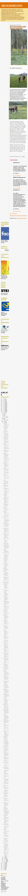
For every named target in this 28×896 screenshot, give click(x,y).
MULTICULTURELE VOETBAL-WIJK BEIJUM (6, 540)
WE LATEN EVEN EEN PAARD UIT (5, 749)
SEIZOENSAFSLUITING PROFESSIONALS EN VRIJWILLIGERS (6, 530)
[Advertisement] (7, 358)
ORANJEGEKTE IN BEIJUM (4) (6, 783)
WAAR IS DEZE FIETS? (6, 751)
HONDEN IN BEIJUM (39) (6, 720)
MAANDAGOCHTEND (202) (6, 582)
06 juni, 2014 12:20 (16, 188)
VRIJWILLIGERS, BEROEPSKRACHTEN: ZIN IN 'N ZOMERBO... (6, 555)
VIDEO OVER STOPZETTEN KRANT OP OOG (6, 687)
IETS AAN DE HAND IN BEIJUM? (5, 809)
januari (4, 861)
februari (4, 860)
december (5, 413)
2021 (3, 403)
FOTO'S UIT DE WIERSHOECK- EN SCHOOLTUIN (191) (6, 608)
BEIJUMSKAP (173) (5, 786)
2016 (3, 409)
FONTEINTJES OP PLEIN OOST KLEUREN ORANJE (5, 795)
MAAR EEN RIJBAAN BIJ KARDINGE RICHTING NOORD (6, 455)
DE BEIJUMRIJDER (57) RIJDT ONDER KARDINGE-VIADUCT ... (6, 592)
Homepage (19, 215)
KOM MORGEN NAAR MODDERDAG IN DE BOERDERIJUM (6, 465)
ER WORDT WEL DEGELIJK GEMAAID (5, 572)
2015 (3, 410)
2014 (3, 411)
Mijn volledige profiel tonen (4, 891)
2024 (3, 400)
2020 (3, 404)
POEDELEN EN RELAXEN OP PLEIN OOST (6, 505)
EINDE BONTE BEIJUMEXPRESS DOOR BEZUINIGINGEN (6, 712)
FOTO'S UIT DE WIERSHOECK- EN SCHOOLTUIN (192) (6, 460)
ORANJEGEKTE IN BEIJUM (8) (6, 575)
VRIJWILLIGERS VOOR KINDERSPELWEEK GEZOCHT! (6, 535)
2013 (3, 862)
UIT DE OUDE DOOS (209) (6, 544)
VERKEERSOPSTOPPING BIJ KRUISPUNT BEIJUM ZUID (6, 603)
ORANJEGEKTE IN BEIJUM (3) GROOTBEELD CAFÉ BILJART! (6, 790)
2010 (3, 866)
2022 (3, 402)
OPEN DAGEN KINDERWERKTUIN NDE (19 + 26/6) (6, 743)
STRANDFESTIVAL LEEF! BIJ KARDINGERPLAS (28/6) (6, 812)
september (5, 418)
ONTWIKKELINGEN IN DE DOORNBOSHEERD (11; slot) (6, 754)
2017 (3, 408)
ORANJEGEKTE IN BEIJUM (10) (6, 451)
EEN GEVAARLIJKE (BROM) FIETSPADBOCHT (6, 780)
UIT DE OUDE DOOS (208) (6, 709)
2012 (3, 863)
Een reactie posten (13, 213)
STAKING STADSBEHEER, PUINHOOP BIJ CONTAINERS (6, 727)
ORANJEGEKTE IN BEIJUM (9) (6, 486)
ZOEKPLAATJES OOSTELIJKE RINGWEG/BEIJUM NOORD (6, 696)
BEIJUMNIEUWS (11, 5)
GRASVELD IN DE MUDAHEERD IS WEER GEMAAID (6, 433)
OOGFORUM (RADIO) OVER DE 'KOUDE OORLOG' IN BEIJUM (6, 586)
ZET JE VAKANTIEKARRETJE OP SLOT (6, 650)
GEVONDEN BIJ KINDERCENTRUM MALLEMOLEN (6, 579)
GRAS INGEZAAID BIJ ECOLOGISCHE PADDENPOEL (6, 477)
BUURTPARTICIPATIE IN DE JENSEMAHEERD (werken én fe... (6, 547)
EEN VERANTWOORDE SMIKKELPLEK (6, 799)
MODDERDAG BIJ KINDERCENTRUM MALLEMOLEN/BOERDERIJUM (6, 447)
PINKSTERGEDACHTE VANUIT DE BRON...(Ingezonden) (6, 854)
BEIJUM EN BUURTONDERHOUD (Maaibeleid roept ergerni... (6, 804)
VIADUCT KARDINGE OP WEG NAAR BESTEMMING (6, 622)
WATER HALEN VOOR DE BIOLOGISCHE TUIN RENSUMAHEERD (6, 655)
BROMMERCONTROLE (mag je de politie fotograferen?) (6, 525)
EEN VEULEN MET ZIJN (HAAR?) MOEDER (18, 27)
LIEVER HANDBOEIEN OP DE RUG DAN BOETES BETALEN (6, 701)
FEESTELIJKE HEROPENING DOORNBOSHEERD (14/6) (6, 826)
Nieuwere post (13, 215)
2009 (3, 867)
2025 (3, 398)
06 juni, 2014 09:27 (16, 175)
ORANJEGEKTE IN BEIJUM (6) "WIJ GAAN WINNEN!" (6, 683)
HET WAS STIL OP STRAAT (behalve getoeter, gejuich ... (6, 565)
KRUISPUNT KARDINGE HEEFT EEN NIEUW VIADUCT (6, 617)
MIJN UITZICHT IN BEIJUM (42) (6, 668)
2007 (3, 869)
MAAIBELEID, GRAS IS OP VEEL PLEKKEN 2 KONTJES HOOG (6, 500)
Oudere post (24, 215)
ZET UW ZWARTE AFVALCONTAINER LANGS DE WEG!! (6, 632)
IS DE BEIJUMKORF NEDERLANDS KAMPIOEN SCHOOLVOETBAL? (6, 520)
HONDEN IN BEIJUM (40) (6, 569)
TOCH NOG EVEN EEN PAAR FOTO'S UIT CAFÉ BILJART (5, 560)
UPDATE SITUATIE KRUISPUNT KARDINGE (6, 844)
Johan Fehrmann (4, 876)
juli (4, 421)
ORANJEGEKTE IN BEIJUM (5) (6, 722)
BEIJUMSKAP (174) (5, 642)
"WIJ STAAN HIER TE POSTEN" (5, 839)
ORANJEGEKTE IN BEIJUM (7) (6, 679)
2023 (3, 401)
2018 (3, 407)
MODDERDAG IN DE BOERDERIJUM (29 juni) (6, 706)
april (4, 858)
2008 (3, 868)
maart (4, 859)
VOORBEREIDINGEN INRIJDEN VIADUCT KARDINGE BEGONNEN (6, 646)
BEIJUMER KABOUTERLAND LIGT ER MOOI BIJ (6, 425)
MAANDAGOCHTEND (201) (6, 746)
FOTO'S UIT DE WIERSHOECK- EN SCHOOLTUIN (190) (6, 759)
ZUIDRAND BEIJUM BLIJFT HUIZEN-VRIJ (6, 496)
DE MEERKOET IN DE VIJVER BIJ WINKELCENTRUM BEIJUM (6, 820)
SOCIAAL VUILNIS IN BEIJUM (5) (5, 676)
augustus (5, 420)
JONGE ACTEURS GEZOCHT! (5, 481)
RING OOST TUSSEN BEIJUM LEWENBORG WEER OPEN (6, 598)
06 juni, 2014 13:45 (16, 211)
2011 (3, 864)
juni (4, 422)
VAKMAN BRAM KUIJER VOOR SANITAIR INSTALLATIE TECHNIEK (6, 733)
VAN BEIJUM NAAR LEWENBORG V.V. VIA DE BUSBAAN (6, 638)
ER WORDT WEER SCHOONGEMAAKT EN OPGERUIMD (6, 672)
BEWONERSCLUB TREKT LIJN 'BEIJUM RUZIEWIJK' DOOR (6, 691)
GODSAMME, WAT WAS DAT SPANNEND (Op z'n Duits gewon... (6, 440)
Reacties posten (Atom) (22, 218)
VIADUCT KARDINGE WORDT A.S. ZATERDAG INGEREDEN (6, 717)
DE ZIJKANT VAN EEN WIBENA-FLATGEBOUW (6, 627)
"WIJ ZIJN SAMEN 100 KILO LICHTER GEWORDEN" (6, 834)
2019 (3, 405)
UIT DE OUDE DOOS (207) (6, 841)
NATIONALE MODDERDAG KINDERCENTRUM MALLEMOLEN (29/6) (6, 491)
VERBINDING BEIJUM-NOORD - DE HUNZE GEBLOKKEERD (6, 849)
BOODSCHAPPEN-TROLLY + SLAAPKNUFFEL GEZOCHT (6, 764)
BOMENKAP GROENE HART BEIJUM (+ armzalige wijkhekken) (5, 739)
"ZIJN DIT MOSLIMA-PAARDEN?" (6, 550)
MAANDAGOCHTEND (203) (6, 437)
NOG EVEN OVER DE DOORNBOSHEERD (6, 665)
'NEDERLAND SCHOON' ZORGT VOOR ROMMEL (5, 429)
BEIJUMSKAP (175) (5, 484)
